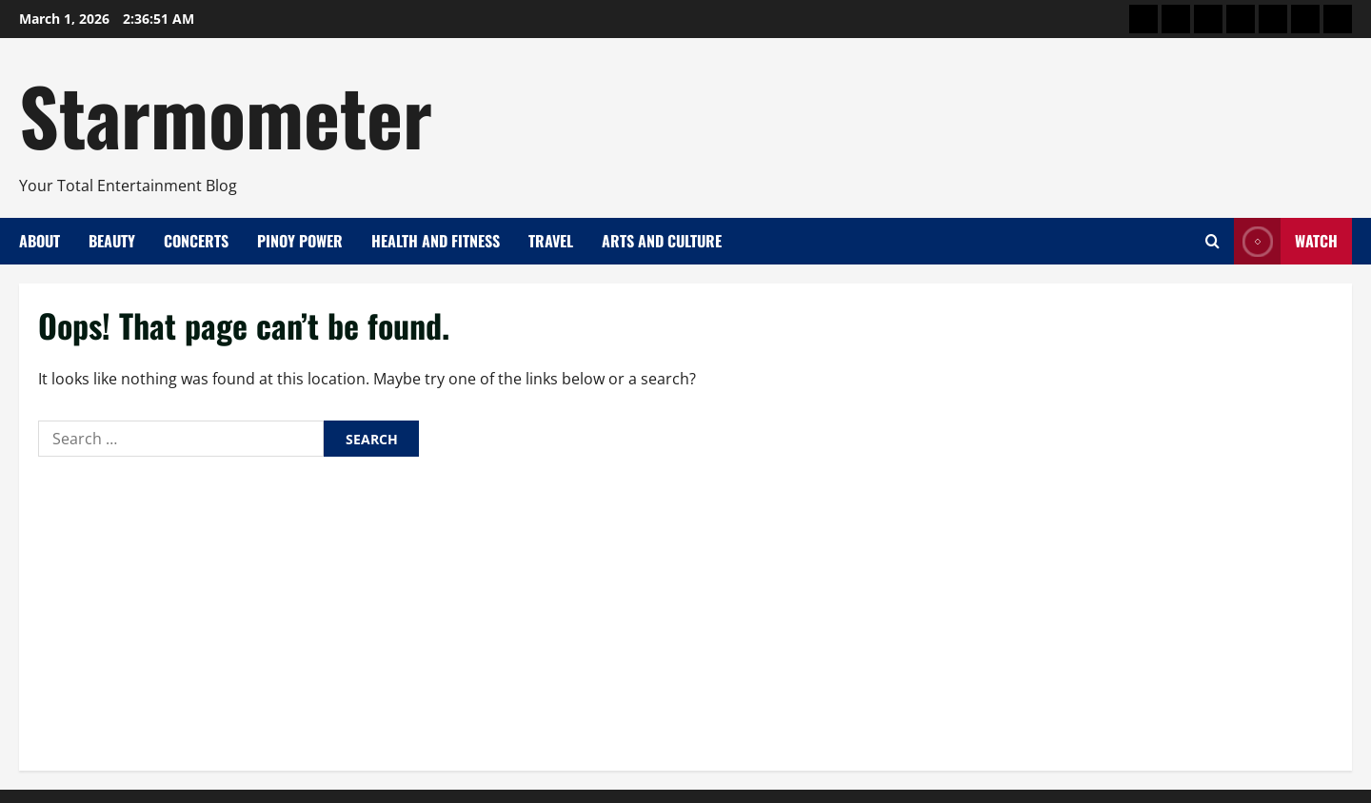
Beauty (112, 240)
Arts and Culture (662, 240)
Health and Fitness (435, 240)
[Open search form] (1212, 241)
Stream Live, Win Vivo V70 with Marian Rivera (177, 706)
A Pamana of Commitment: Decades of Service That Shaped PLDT (237, 666)
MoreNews (754, 779)
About (39, 240)
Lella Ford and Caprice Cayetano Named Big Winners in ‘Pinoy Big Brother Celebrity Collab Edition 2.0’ (352, 545)
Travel (550, 240)
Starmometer (225, 114)
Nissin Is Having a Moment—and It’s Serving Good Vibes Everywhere (248, 586)
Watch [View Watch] (1286, 241)
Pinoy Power (300, 240)
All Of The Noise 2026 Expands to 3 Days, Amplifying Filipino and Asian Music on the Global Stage (336, 626)
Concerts (196, 240)
